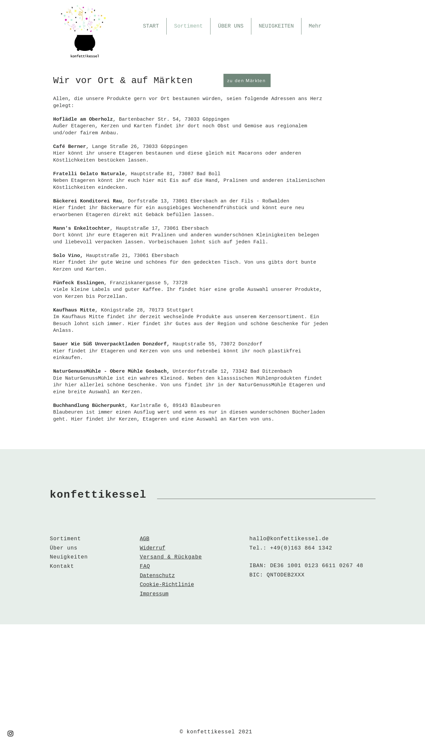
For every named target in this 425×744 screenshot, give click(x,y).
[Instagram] (10, 733)
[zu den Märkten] (247, 80)
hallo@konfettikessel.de (289, 539)
